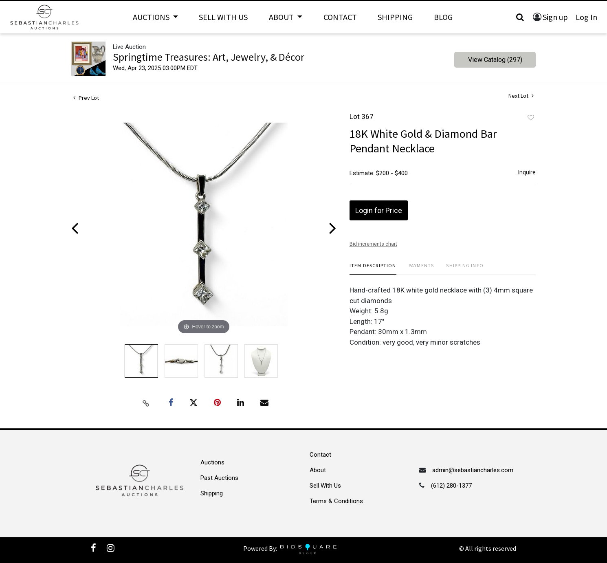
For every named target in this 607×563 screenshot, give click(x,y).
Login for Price (378, 210)
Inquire (527, 172)
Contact (340, 17)
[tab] (373, 269)
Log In (586, 17)
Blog (443, 17)
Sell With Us (223, 17)
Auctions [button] (152, 17)
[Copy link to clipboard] (146, 403)
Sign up (555, 17)
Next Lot (521, 95)
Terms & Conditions (336, 501)
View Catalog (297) (495, 60)
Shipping (395, 17)
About (318, 470)
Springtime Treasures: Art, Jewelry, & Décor (208, 57)
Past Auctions (219, 478)
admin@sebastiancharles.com (472, 470)
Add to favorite (531, 117)
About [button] (282, 17)
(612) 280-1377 (451, 485)
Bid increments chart (373, 244)
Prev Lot (86, 97)
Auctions (212, 462)
